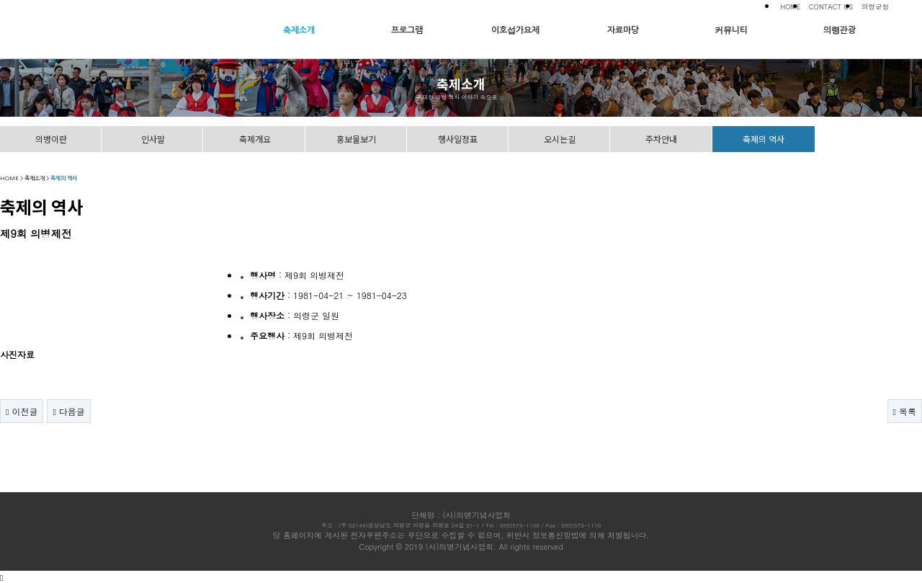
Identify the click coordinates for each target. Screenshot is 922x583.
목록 (904, 411)
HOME (790, 6)
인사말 (153, 139)
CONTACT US (831, 6)
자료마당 (623, 30)
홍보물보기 (356, 139)
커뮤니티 (731, 30)
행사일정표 (458, 139)
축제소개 (299, 30)
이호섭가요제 (515, 30)
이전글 (21, 411)
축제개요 (255, 139)
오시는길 (560, 139)
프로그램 (407, 30)
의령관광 (839, 30)
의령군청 (875, 6)
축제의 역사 (763, 139)
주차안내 (661, 139)
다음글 (68, 411)
